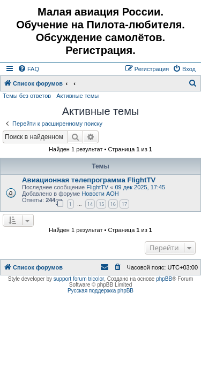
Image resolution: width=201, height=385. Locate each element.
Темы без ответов (27, 96)
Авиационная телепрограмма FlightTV (88, 180)
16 (113, 204)
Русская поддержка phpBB (100, 291)
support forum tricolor (79, 279)
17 (124, 204)
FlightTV (97, 187)
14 (90, 204)
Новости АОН (99, 193)
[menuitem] (28, 69)
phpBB (164, 279)
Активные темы (77, 96)
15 (101, 204)
